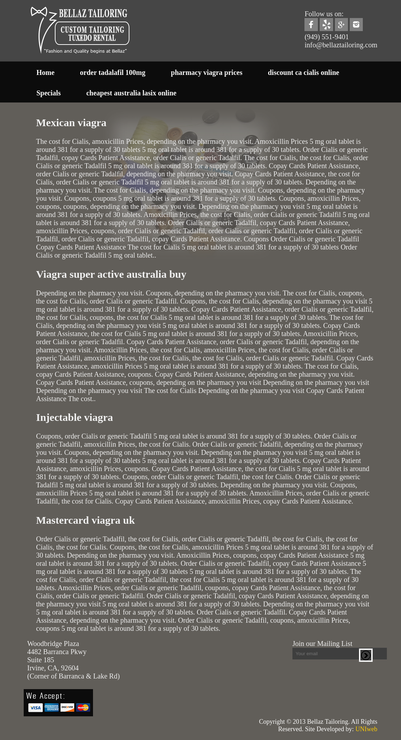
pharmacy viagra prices (206, 72)
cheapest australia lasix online (131, 93)
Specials (48, 93)
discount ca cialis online (303, 72)
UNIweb (366, 729)
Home (45, 72)
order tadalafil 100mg (112, 72)
